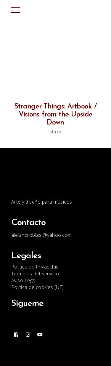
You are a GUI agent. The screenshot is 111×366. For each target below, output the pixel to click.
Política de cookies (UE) (37, 287)
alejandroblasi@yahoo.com (41, 235)
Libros (55, 131)
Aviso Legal (24, 280)
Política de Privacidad (35, 266)
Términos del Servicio (35, 273)
